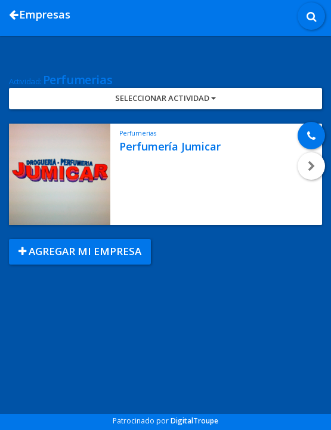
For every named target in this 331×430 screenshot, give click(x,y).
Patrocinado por (165, 421)
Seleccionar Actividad (165, 98)
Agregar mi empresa (79, 251)
